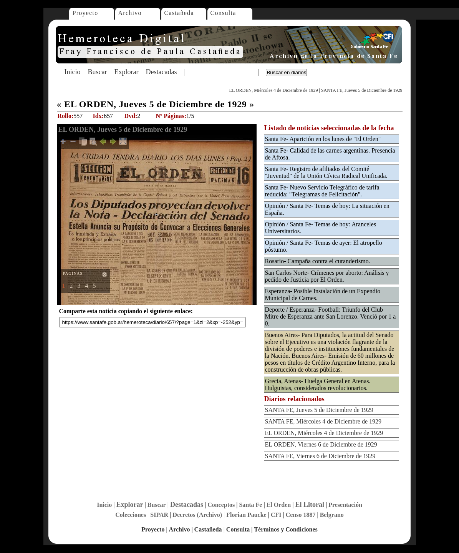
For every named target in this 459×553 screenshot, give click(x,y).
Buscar (97, 72)
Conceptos (221, 505)
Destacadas (161, 72)
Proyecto (85, 13)
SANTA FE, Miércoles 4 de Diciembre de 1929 (323, 421)
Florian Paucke (246, 514)
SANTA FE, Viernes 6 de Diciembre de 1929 (320, 456)
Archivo (130, 13)
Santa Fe (250, 505)
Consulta (223, 13)
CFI (276, 514)
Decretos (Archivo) (197, 514)
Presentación (345, 505)
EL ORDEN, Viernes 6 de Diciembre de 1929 (321, 444)
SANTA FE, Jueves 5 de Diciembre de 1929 (362, 90)
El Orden (279, 505)
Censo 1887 (301, 514)
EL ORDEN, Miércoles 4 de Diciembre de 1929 (273, 90)
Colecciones (130, 514)
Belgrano (332, 514)
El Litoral (309, 504)
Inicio (73, 72)
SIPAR (159, 514)
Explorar (126, 72)
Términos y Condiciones (285, 529)
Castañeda (179, 13)
